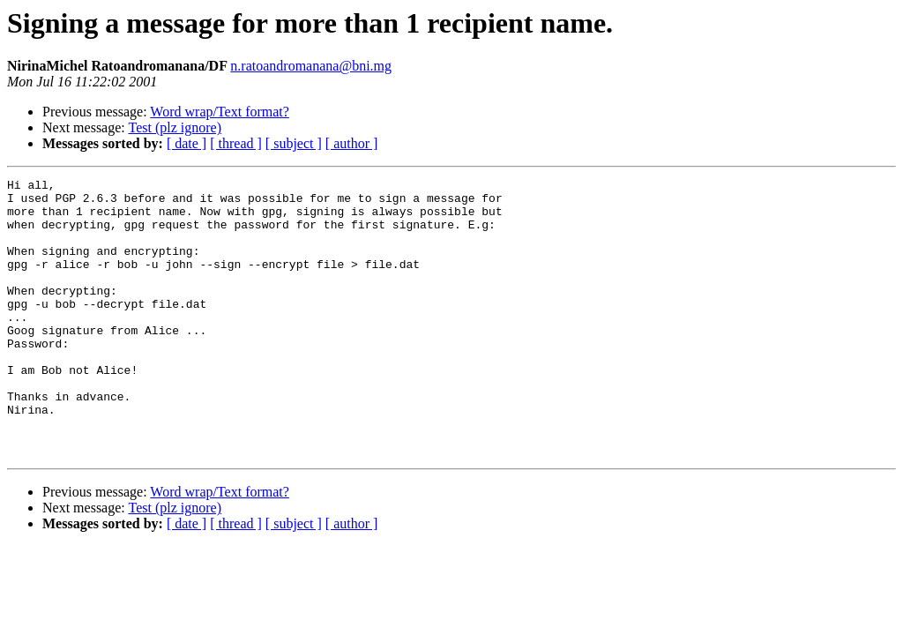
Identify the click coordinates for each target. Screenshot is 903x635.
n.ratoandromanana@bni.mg (311, 65)
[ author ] (351, 143)
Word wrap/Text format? (219, 111)
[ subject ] (293, 143)
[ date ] (186, 143)
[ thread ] (236, 143)
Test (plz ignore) (174, 127)
